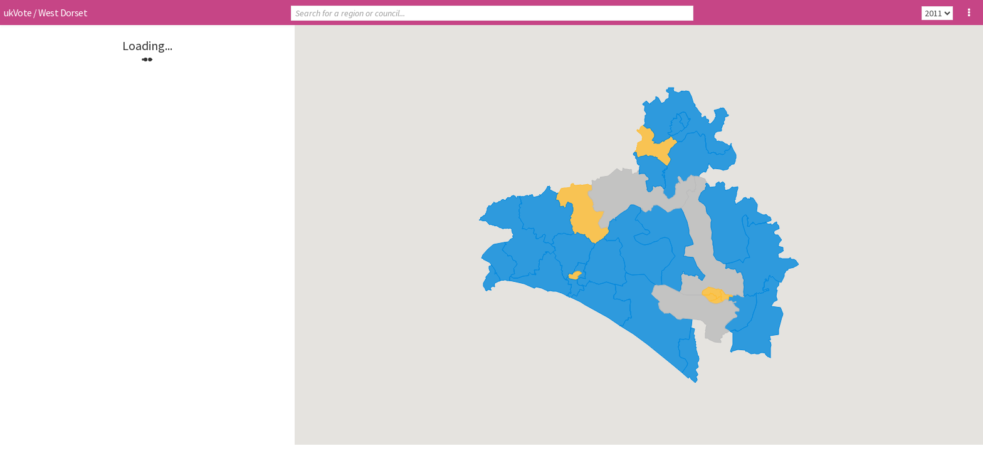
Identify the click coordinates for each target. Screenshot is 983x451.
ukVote (17, 12)
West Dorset (62, 12)
